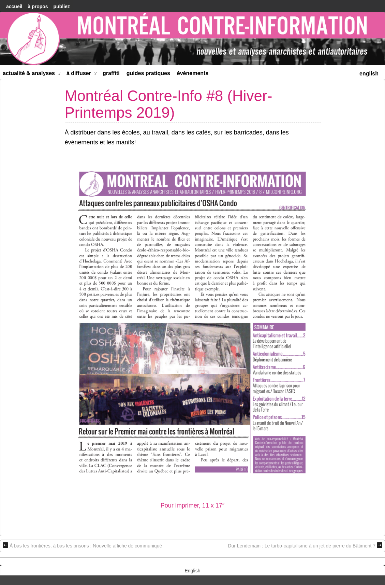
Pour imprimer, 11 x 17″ (192, 505)
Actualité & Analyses (32, 74)
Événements (193, 73)
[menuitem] (369, 73)
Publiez (62, 6)
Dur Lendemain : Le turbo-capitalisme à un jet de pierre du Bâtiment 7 (305, 545)
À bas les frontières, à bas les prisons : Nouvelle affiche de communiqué (82, 545)
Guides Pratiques (148, 73)
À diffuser (81, 74)
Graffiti (111, 73)
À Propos (38, 6)
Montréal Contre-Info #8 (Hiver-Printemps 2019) (168, 103)
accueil (14, 6)
